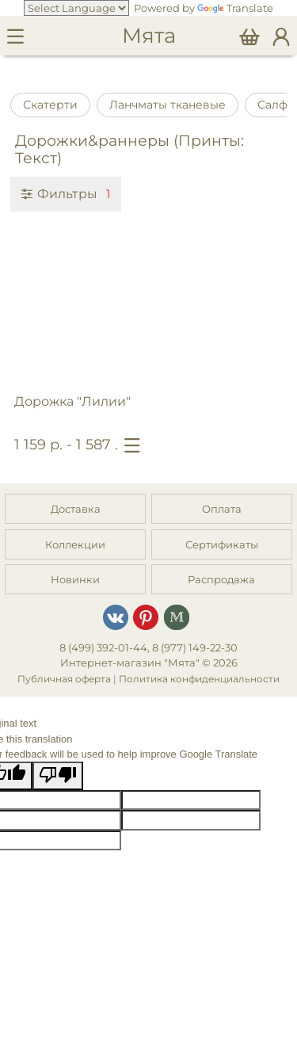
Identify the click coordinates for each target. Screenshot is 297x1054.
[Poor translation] (57, 775)
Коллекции (75, 544)
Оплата (222, 508)
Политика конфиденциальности (199, 679)
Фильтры (65, 193)
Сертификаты (221, 544)
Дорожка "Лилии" (72, 401)
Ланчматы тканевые (167, 104)
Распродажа (221, 579)
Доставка (76, 508)
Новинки (75, 579)
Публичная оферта (64, 679)
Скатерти (50, 104)
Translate (235, 8)
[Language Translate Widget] (76, 8)
